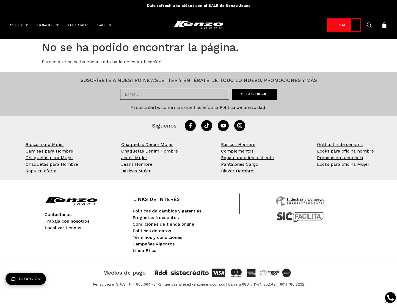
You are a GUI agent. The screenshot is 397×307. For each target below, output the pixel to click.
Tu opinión (25, 278)
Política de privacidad (242, 107)
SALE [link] (338, 25)
